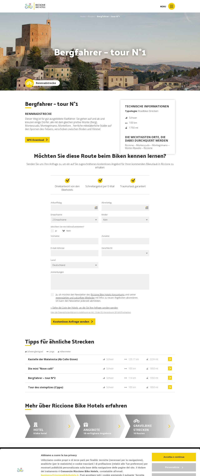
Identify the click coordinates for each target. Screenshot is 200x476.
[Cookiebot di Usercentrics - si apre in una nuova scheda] (20, 470)
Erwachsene (56, 214)
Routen (91, 16)
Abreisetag (106, 202)
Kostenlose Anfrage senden (73, 321)
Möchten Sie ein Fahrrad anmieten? (67, 226)
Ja (56, 230)
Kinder (105, 214)
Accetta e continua (173, 432)
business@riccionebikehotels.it (59, 450)
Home (83, 16)
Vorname (55, 236)
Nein (68, 230)
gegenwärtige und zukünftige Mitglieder (75, 297)
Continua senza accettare (174, 452)
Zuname (105, 236)
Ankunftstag (56, 202)
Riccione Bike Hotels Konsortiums (108, 294)
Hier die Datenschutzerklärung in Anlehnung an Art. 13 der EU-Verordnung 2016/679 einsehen (91, 312)
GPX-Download (37, 140)
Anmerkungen (57, 272)
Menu (167, 6)
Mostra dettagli (49, 470)
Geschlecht (107, 248)
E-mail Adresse (57, 248)
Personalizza (174, 442)
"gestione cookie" (115, 461)
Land (53, 260)
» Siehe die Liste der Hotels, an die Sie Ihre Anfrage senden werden (84, 307)
